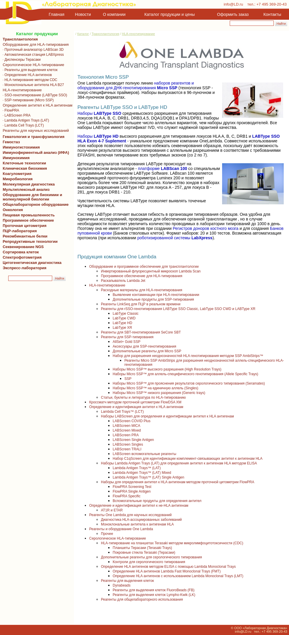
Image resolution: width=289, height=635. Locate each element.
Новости (83, 14)
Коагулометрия (17, 173)
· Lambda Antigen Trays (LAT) (25, 120)
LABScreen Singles (128, 444)
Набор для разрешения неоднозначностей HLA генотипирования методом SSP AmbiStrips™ (188, 356)
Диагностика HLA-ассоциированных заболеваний (141, 520)
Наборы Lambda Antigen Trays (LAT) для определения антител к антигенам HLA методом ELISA (179, 463)
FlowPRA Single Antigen (132, 491)
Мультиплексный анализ (26, 189)
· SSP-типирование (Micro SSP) (27, 100)
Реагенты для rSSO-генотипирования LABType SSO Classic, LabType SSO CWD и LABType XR (178, 309)
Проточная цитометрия (23, 225)
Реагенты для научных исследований (35, 130)
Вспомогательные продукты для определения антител (157, 501)
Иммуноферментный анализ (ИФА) (35, 152)
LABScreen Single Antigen (133, 440)
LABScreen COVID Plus (132, 421)
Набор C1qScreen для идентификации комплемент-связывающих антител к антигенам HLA (187, 459)
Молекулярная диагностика (28, 184)
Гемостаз (11, 142)
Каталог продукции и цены (169, 14)
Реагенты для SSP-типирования (127, 337)
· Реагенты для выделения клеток (29, 70)
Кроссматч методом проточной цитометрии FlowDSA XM (135, 402)
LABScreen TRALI (127, 449)
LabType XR (122, 328)
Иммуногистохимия (20, 147)
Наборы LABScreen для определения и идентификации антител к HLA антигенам (167, 416)
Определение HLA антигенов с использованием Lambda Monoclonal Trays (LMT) (178, 576)
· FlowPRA (10, 110)
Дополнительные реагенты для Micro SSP (147, 351)
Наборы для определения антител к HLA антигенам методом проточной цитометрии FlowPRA (177, 482)
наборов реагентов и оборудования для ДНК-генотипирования (135, 85)
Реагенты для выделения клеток (127, 581)
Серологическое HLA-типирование (32, 65)
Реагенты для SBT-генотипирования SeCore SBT (141, 332)
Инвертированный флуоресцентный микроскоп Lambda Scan (151, 271)
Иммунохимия (16, 158)
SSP (127, 379)
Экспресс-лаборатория (24, 268)
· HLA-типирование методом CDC (29, 80)
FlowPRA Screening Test (132, 487)
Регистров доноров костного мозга (206, 228)
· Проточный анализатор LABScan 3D (32, 50)
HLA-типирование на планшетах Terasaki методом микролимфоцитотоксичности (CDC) (172, 543)
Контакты (272, 14)
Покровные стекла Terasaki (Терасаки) (144, 552)
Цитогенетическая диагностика (31, 262)
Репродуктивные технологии (29, 241)
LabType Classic (125, 313)
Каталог (83, 34)
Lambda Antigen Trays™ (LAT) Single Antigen (148, 477)
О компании (114, 14)
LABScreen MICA (126, 426)
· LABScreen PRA (16, 115)
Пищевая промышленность (29, 215)
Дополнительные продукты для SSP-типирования (153, 299)
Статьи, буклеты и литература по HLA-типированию (143, 397)
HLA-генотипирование (21, 90)
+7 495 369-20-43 (271, 4)
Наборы (99, 113)
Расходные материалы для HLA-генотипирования (141, 290)
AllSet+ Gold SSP (126, 342)
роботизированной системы (174, 237)
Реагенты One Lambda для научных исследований (130, 515)
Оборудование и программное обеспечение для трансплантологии (144, 267)
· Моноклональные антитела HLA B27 (32, 85)
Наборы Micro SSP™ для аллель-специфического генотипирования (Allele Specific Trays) (185, 374)
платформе (162, 168)
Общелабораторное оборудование (35, 204)
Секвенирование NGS (22, 247)
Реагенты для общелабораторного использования (142, 599)
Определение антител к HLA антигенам (36, 105)
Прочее (107, 534)
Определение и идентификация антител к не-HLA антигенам (138, 505)
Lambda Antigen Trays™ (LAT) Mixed (142, 473)
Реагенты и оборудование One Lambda (121, 529)
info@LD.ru (233, 4)
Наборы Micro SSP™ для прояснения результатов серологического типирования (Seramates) (189, 383)
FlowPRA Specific (127, 496)
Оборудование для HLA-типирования (35, 44)
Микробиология (18, 179)
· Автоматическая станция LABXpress (32, 55)
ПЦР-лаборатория (19, 231)
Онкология (13, 210)
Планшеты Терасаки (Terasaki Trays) (142, 548)
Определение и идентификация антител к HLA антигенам (136, 407)
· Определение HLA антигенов (26, 75)
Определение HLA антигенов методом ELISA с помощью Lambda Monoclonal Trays (168, 567)
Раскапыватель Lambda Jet (123, 281)
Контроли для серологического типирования (149, 562)
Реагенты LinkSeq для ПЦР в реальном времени (140, 304)
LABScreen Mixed (127, 430)
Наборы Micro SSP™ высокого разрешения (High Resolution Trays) (167, 369)
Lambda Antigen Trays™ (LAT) (137, 468)
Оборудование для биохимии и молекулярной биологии (31, 197)
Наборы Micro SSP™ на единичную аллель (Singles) (155, 388)
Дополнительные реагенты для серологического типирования (151, 557)
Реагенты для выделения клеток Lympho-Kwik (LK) (154, 595)
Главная (56, 14)
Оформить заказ (233, 14)
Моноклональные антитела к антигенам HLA (137, 524)
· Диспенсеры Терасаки (21, 60)
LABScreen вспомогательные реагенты (144, 454)
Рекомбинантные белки (24, 236)
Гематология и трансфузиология (33, 136)
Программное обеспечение (28, 220)
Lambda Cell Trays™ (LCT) (122, 412)
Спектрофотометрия (22, 257)
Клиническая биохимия (24, 168)
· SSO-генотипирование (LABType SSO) (34, 95)
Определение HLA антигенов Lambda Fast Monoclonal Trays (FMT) (167, 571)
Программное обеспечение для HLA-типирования (141, 276)
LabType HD (122, 323)
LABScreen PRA (126, 435)
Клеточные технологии (23, 163)
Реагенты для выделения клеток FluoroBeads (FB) (154, 590)
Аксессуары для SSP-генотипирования (144, 346)
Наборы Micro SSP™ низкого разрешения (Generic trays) (159, 393)
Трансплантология (19, 39)
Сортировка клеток (20, 252)
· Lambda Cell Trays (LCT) (22, 125)
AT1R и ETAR (112, 510)
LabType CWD (124, 318)
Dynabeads (122, 585)
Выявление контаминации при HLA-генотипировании (156, 295)
